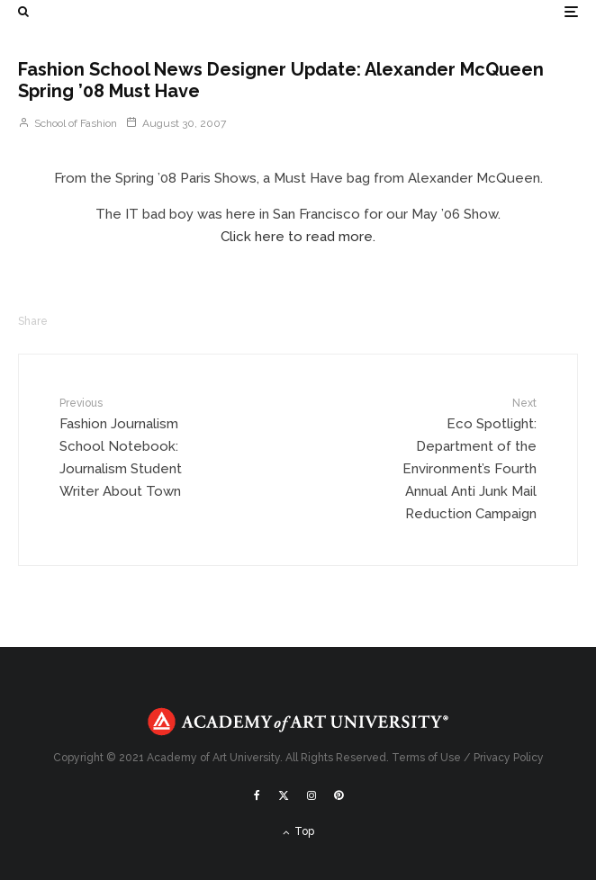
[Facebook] (257, 795)
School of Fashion (67, 123)
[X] (283, 795)
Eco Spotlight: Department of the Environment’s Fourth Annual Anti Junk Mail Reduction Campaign (460, 458)
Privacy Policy (509, 757)
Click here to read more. (298, 237)
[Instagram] (311, 795)
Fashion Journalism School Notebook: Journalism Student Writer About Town (135, 447)
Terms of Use (426, 757)
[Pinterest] (338, 795)
